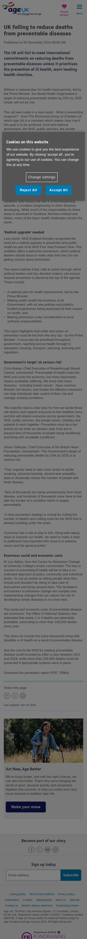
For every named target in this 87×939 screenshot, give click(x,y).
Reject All (28, 190)
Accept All (58, 190)
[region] (43, 166)
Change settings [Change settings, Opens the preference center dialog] (42, 177)
